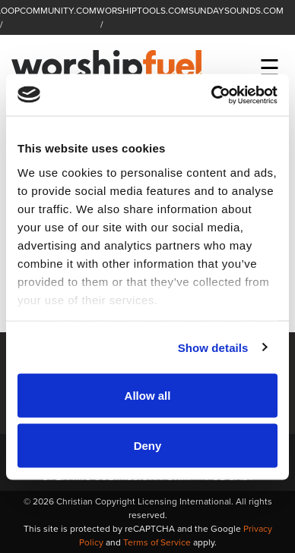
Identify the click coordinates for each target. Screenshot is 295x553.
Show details (213, 347)
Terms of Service (157, 542)
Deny (148, 444)
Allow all (148, 395)
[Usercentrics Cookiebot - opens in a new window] (212, 95)
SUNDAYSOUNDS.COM (236, 10)
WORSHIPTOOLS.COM (143, 10)
